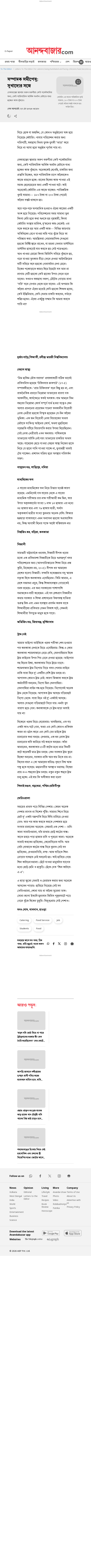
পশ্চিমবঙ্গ (56, 62)
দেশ (67, 62)
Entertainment (17, 1212)
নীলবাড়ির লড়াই (26, 62)
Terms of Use (73, 1192)
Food (38, 928)
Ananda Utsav (59, 1192)
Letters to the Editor (31, 1197)
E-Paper (9, 51)
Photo (56, 1196)
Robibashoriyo (60, 1204)
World (12, 1204)
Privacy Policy (73, 1206)
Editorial (28, 1192)
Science (13, 1220)
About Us (71, 1196)
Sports (13, 1208)
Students (24, 928)
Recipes (45, 1200)
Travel (44, 1196)
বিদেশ (76, 62)
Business (14, 1216)
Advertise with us (74, 1201)
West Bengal (16, 1196)
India (12, 1200)
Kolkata (13, 1192)
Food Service (42, 920)
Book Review (45, 1205)
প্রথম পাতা (10, 62)
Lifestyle (46, 1192)
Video (55, 1200)
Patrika (56, 1208)
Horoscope (47, 1210)
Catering (24, 920)
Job (58, 920)
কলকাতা (42, 62)
